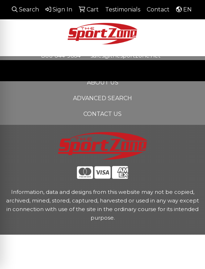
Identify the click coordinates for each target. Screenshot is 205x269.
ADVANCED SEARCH (102, 98)
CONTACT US (102, 114)
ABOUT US (102, 82)
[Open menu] (191, 70)
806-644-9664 (60, 55)
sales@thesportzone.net (126, 55)
